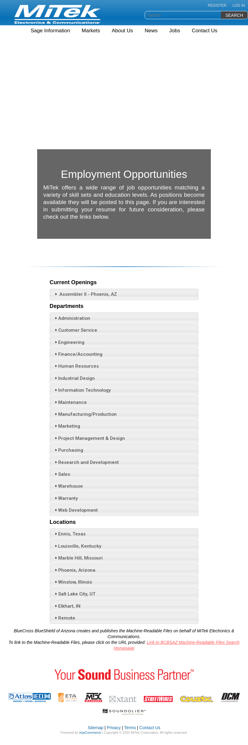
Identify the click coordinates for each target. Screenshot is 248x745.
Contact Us (204, 31)
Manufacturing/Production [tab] (85, 414)
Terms (130, 727)
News (151, 31)
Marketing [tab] (66, 426)
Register (217, 5)
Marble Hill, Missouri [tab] (78, 558)
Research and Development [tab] (86, 462)
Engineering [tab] (68, 342)
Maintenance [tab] (70, 402)
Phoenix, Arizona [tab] (74, 570)
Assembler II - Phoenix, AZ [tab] (85, 294)
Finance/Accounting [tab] (77, 354)
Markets (91, 31)
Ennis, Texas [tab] (69, 534)
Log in (238, 5)
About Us (122, 31)
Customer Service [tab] (75, 330)
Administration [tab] (71, 318)
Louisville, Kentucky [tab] (77, 546)
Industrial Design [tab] (74, 378)
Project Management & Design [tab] (89, 438)
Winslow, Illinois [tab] (72, 582)
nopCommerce (90, 732)
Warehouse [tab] (68, 486)
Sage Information (50, 31)
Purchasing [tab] (68, 450)
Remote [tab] (64, 618)
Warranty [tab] (65, 498)
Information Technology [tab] (82, 390)
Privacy (114, 727)
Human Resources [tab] (76, 366)
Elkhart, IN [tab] (66, 606)
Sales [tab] (61, 474)
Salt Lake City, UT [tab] (74, 594)
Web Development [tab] (75, 510)
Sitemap (95, 727)
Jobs (174, 31)
